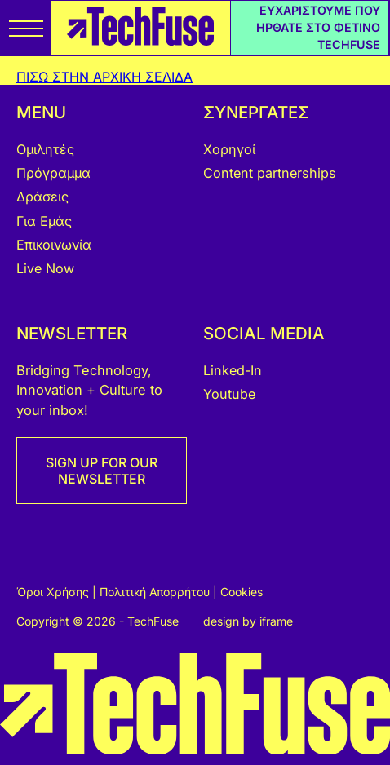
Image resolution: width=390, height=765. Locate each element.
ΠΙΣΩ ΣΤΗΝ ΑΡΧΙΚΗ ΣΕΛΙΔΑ (104, 77)
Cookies (241, 592)
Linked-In (232, 370)
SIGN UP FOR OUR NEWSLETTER (101, 470)
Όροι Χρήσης (54, 592)
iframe (276, 621)
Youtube (229, 394)
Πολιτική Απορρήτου (156, 592)
